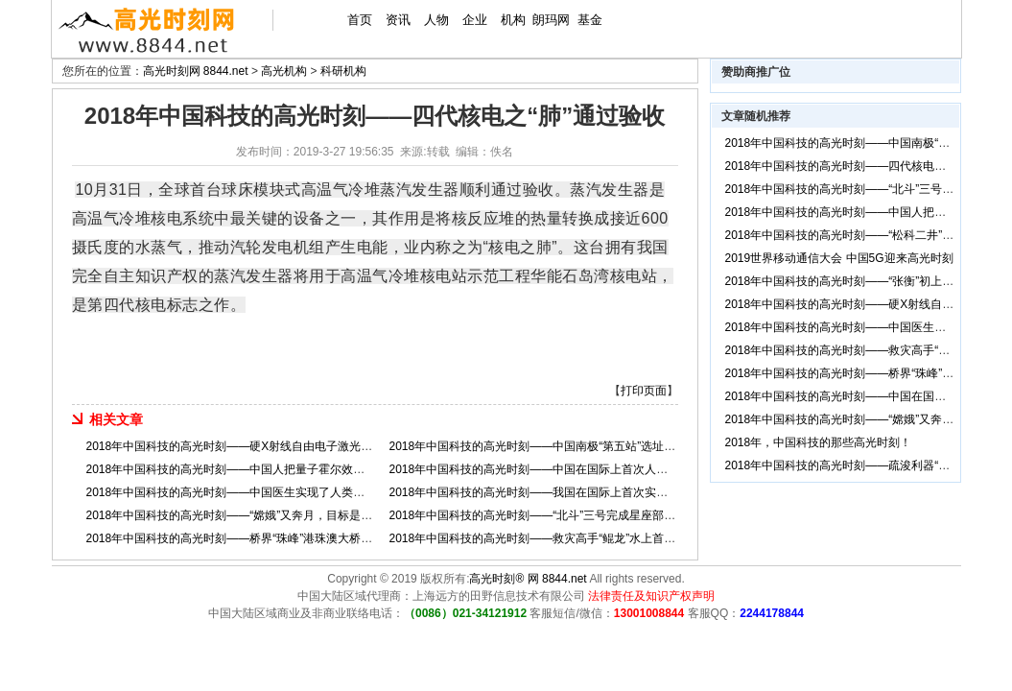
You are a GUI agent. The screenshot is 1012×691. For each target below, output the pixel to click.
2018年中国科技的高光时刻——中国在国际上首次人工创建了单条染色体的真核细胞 (603, 469)
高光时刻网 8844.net (195, 71)
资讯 (398, 19)
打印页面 (644, 390)
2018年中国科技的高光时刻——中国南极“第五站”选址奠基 (538, 446)
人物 (436, 19)
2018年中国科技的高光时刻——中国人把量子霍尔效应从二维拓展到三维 (272, 469)
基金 (589, 19)
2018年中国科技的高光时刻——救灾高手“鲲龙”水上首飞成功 (544, 538)
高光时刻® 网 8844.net (527, 578)
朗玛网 (551, 19)
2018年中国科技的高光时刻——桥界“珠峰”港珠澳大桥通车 (235, 538)
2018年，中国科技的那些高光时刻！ (818, 442)
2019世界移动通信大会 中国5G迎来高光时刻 (839, 258)
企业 (474, 19)
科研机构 (343, 71)
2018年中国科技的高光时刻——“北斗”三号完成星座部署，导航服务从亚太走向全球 (601, 515)
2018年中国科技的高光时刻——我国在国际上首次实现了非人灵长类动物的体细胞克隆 (609, 492)
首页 (359, 19)
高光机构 (284, 71)
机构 (513, 19)
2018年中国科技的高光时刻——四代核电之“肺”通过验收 (868, 166)
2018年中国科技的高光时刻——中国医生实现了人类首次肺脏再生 (254, 492)
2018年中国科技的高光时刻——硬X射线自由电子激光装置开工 (247, 446)
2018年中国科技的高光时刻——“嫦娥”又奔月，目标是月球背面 (247, 515)
